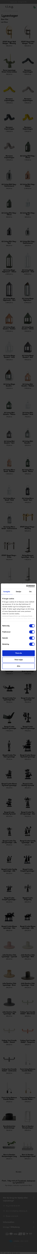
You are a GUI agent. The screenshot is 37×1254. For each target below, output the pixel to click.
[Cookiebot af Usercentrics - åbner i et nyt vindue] (26, 586)
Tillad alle (18, 653)
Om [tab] (30, 592)
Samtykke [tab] (6, 592)
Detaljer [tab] (18, 592)
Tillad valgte (18, 660)
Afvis (18, 666)
